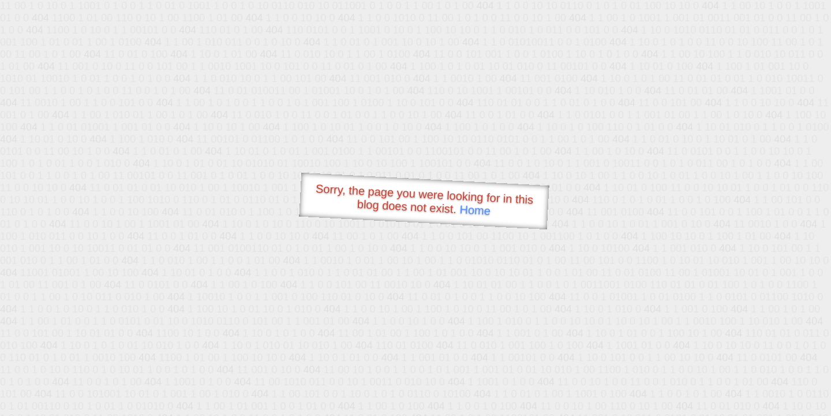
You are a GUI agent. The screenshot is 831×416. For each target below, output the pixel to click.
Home (475, 210)
